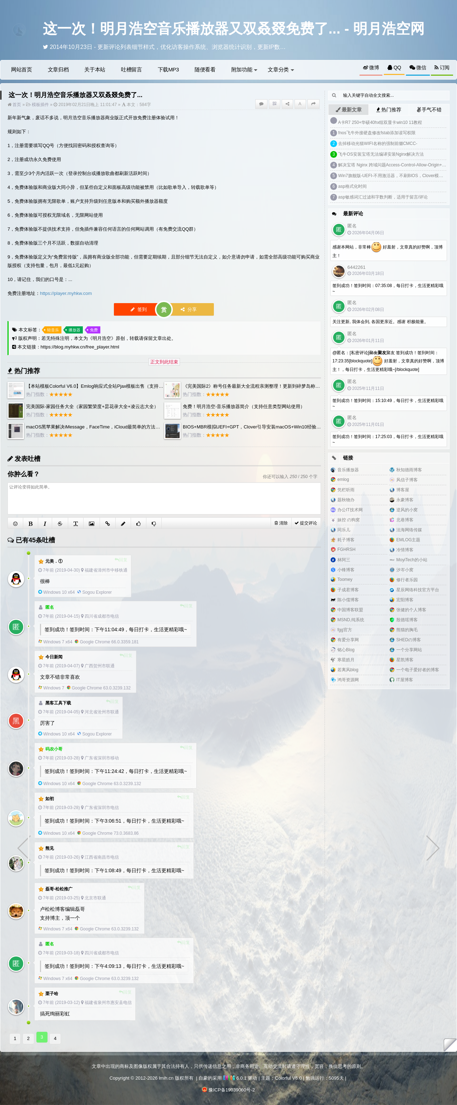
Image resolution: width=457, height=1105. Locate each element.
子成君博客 (348, 589)
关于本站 (94, 69)
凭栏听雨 (346, 489)
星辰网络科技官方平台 (417, 589)
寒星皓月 (346, 659)
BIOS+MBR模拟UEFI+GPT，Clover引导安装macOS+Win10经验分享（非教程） (266, 427)
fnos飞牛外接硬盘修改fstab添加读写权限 (377, 132)
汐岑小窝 (404, 569)
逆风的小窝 (407, 509)
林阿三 (343, 559)
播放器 (74, 330)
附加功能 (244, 69)
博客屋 (402, 489)
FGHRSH (346, 549)
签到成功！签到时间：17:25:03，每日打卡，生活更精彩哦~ (387, 439)
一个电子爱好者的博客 (417, 669)
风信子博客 (407, 479)
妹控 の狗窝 (348, 519)
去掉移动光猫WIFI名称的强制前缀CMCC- (377, 143)
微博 (371, 67)
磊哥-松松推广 (58, 888)
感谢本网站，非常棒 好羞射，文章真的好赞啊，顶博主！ (387, 250)
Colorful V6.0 (288, 1076)
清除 (281, 523)
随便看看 (205, 69)
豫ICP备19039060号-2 (232, 1088)
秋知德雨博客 (409, 469)
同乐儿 (343, 529)
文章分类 (281, 69)
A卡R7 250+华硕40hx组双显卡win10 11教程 (380, 122)
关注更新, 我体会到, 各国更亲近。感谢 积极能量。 (380, 321)
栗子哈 (51, 993)
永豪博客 (404, 499)
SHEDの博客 (408, 639)
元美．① (53, 561)
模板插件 (40, 104)
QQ (394, 67)
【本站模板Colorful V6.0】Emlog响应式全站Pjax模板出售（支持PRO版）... (104, 386)
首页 (16, 104)
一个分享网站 (409, 649)
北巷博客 (404, 519)
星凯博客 (404, 659)
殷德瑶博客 (407, 619)
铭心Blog (346, 649)
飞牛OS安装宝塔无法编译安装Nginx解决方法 (381, 154)
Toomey (344, 579)
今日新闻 (53, 656)
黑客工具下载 (58, 702)
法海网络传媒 (409, 529)
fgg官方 (344, 629)
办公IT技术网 (350, 509)
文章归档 (58, 69)
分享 (189, 309)
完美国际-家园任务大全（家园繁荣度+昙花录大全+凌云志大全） (92, 406)
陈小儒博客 (348, 599)
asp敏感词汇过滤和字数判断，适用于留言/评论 (383, 197)
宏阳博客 (404, 599)
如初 (49, 798)
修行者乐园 (407, 579)
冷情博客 (404, 549)
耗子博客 (346, 539)
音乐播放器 (348, 469)
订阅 (442, 67)
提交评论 (306, 523)
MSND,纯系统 (350, 619)
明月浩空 (101, 338)
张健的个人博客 (411, 609)
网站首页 (21, 69)
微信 (418, 67)
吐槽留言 (131, 69)
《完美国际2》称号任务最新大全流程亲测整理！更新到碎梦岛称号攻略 (256, 386)
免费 (94, 330)
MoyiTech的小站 (411, 559)
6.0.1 (235, 1076)
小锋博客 (346, 569)
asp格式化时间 (352, 186)
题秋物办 (346, 499)
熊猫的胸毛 (407, 629)
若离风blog (347, 669)
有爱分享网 (348, 639)
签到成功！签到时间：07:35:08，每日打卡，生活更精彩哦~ (387, 288)
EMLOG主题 (408, 539)
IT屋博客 (404, 679)
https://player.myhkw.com (66, 293)
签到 (139, 309)
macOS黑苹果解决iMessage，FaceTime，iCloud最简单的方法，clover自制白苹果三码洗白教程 (125, 427)
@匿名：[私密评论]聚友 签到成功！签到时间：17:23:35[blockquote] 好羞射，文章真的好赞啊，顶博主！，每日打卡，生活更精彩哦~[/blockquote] (388, 361)
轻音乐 (53, 330)
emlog (343, 479)
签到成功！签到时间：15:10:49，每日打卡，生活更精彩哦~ (387, 403)
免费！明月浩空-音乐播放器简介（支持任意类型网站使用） (244, 406)
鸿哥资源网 (348, 679)
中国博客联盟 (350, 609)
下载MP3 (168, 69)
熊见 (49, 848)
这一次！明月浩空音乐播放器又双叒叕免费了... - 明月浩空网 (234, 28)
